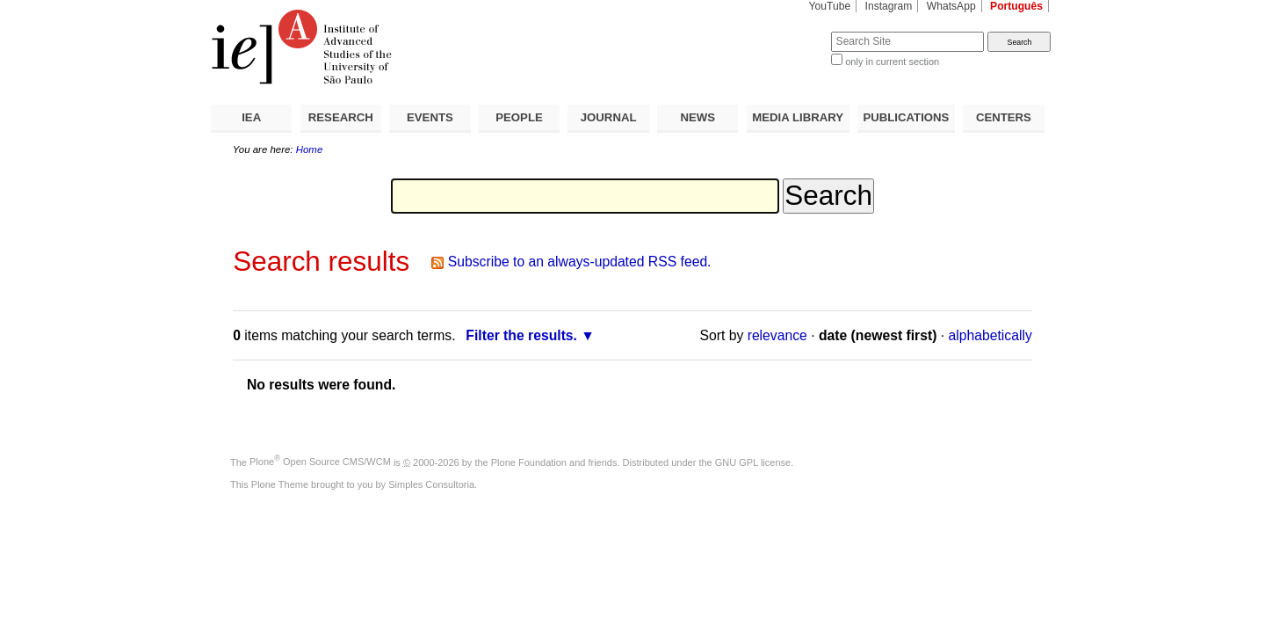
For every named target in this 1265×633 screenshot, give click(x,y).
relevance (777, 335)
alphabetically (990, 335)
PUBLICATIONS (906, 117)
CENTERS (1003, 117)
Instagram (889, 6)
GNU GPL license (753, 461)
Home (309, 149)
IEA (251, 117)
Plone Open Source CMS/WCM (320, 461)
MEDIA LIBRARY (797, 117)
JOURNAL (609, 117)
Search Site (788, 31)
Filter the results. (521, 335)
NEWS (697, 117)
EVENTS (430, 117)
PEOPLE (519, 117)
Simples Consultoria (431, 484)
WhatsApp (951, 6)
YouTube (830, 6)
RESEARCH (340, 117)
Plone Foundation (529, 461)
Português (1016, 6)
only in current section (892, 61)
